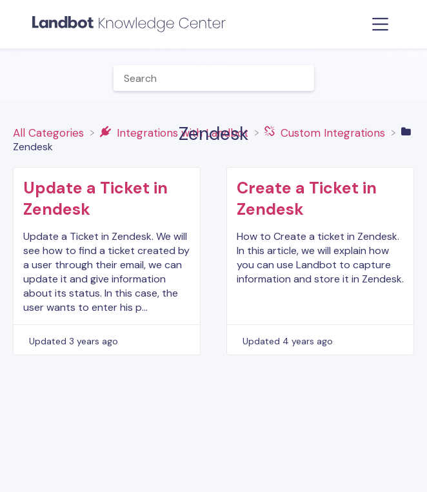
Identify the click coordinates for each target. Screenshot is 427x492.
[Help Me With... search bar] (214, 78)
